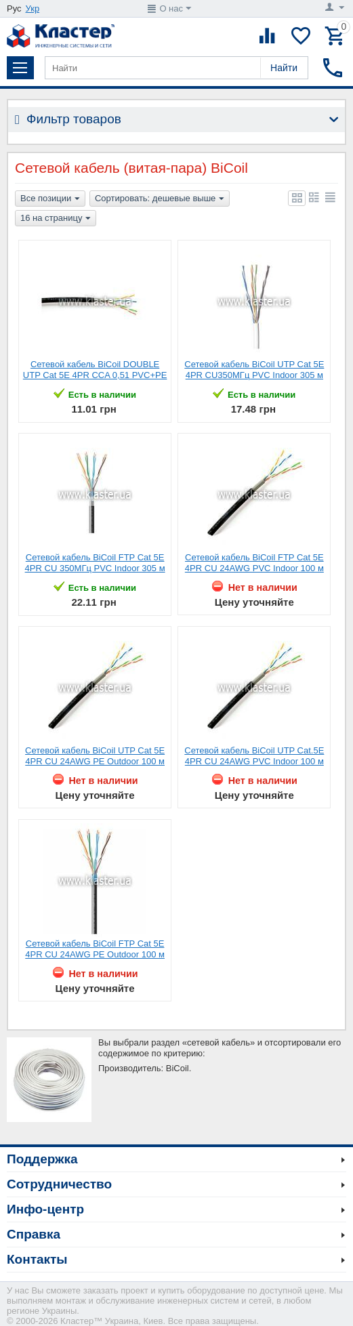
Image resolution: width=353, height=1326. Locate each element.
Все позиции (50, 199)
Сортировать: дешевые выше (159, 199)
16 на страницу (55, 219)
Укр (33, 8)
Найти (283, 67)
